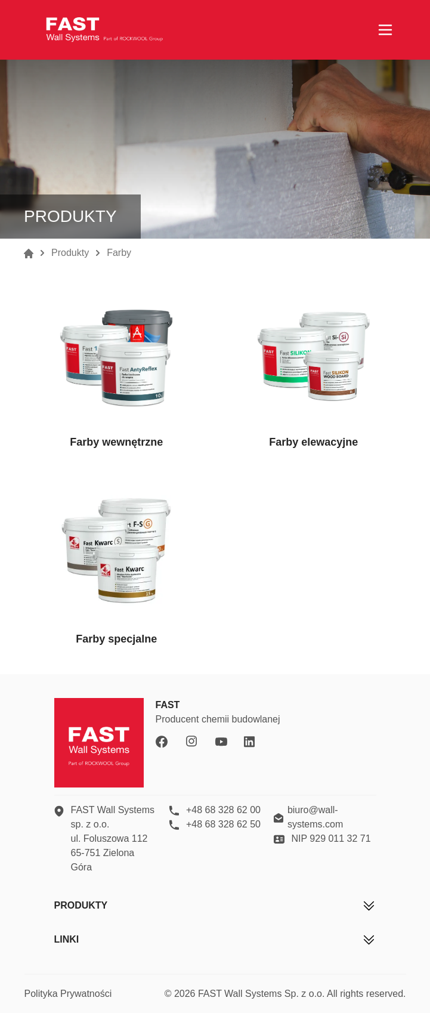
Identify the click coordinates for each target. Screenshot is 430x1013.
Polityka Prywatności (68, 994)
